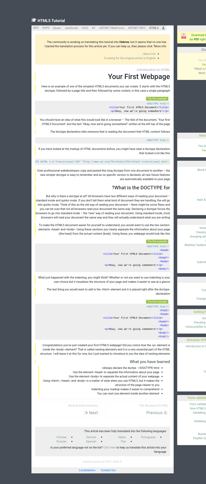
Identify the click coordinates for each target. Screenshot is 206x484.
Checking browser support (182, 322)
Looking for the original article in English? (102, 58)
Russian (34, 441)
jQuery (29, 28)
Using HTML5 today (186, 318)
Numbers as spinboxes (184, 434)
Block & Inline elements (184, 170)
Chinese (33, 437)
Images (194, 191)
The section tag (189, 376)
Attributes (193, 174)
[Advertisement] (176, 105)
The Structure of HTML (184, 60)
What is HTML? (189, 56)
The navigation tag (187, 372)
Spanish (63, 441)
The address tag (189, 384)
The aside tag (190, 380)
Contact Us (80, 470)
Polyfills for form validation (182, 438)
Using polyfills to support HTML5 (178, 326)
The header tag (189, 359)
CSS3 (57, 28)
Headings (193, 178)
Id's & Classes (190, 182)
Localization (58, 470)
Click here (82, 447)
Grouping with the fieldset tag (180, 236)
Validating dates (189, 425)
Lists (196, 195)
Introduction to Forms (185, 228)
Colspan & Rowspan (186, 290)
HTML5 (126, 28)
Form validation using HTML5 (180, 404)
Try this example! (129, 98)
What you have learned (184, 73)
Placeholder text (188, 429)
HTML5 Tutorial (23, 20)
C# (66, 28)
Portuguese (120, 437)
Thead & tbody (190, 294)
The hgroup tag (189, 363)
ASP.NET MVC (109, 28)
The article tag (190, 354)
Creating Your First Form (183, 232)
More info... (120, 54)
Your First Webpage (186, 64)
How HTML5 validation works (180, 408)
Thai (95, 441)
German (63, 437)
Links (195, 187)
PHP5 (18, 28)
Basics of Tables (188, 286)
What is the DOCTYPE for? (182, 69)
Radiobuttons (190, 253)
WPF (8, 28)
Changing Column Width (183, 298)
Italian (94, 437)
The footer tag (190, 367)
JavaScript (43, 28)
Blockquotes (191, 208)
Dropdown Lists (189, 266)
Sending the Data (188, 240)
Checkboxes (191, 257)
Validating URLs (189, 417)
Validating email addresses (182, 412)
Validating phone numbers (182, 421)
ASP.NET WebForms (84, 28)
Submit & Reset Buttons (184, 262)
